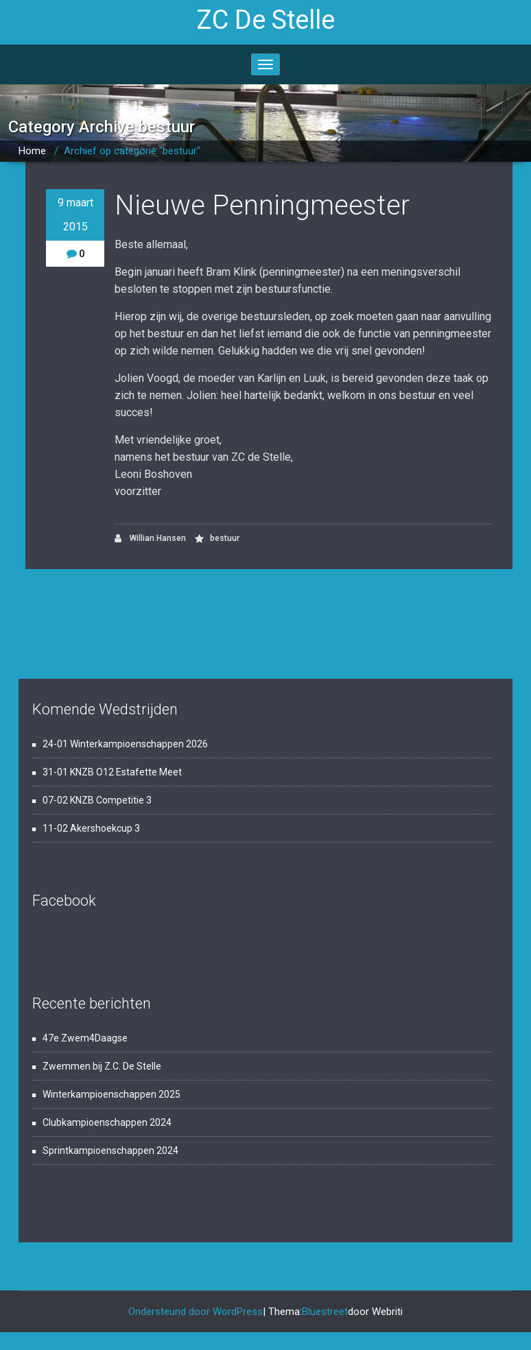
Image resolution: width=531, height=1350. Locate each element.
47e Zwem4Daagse (85, 1038)
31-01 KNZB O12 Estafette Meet (112, 772)
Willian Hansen (150, 538)
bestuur (224, 538)
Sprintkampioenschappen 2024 (110, 1150)
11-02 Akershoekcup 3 (91, 828)
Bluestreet (325, 1311)
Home (32, 151)
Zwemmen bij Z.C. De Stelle (102, 1066)
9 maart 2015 (75, 214)
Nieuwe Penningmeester (262, 205)
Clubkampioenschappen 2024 (107, 1122)
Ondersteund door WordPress (195, 1311)
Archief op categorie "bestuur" (132, 151)
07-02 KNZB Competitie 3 (97, 800)
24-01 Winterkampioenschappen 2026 (125, 743)
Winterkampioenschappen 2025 (111, 1094)
